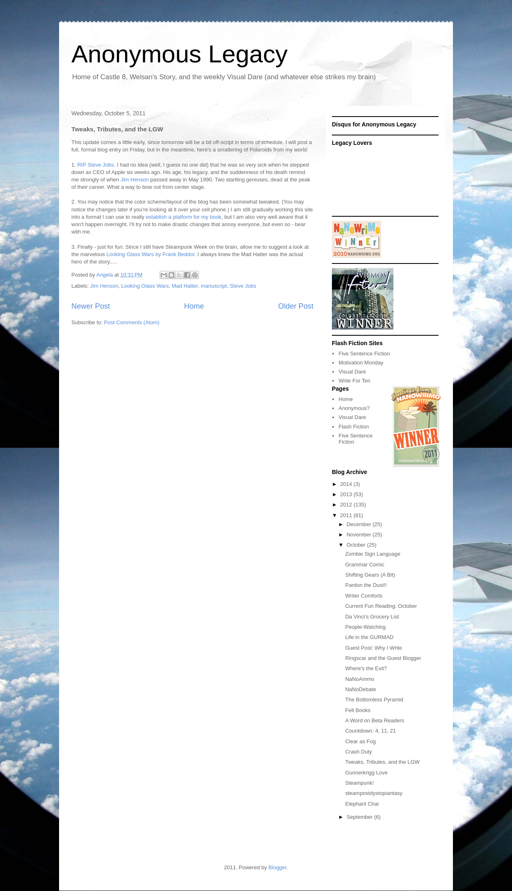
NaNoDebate (360, 689)
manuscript (214, 286)
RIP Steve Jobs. (96, 165)
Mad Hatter (185, 286)
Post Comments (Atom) (132, 322)
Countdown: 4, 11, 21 (370, 731)
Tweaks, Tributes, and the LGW (382, 762)
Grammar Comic (364, 564)
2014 (347, 484)
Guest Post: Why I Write (373, 648)
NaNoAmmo (359, 679)
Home (194, 306)
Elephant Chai (362, 804)
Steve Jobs (243, 286)
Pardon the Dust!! (365, 585)
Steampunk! (359, 783)
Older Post (295, 306)
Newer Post (90, 306)
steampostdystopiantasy (373, 793)
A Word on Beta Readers (374, 720)
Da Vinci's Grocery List (372, 617)
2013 (347, 494)
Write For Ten (354, 381)
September (360, 817)
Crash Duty (358, 752)
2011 (347, 515)
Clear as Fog (360, 741)
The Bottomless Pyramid (374, 699)
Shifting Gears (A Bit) (370, 575)
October (357, 545)
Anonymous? (354, 408)
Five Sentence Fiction (364, 353)
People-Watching (365, 627)
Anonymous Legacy (179, 54)
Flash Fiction (353, 427)
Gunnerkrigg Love (366, 773)
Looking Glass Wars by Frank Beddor (150, 254)
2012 (347, 505)
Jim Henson (135, 179)
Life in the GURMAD (369, 637)
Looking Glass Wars (145, 286)
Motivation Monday (360, 363)
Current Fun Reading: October (381, 606)
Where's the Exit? (365, 668)
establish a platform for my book (183, 217)
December (360, 524)
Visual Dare (352, 372)
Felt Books (357, 710)
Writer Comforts (363, 596)
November (360, 534)
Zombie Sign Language (372, 554)
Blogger (277, 867)
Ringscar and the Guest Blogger (383, 658)
